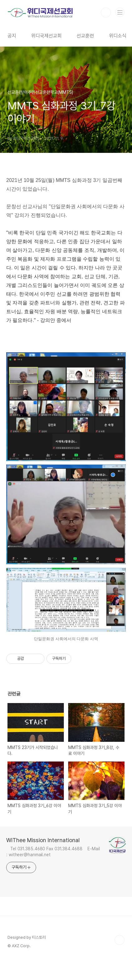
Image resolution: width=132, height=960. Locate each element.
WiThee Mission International (43, 840)
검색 (106, 12)
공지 (11, 36)
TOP (120, 940)
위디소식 (117, 36)
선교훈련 (85, 36)
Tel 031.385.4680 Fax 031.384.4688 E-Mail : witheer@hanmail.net (53, 851)
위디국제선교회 (46, 36)
